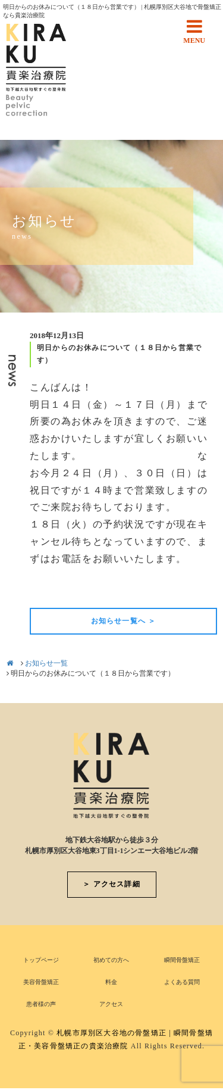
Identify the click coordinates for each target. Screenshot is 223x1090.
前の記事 (50, 587)
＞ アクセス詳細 (111, 884)
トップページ (41, 960)
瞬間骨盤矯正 (182, 960)
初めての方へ (111, 960)
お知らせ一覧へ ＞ (123, 621)
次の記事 (197, 587)
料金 (111, 982)
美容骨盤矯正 (41, 982)
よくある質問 (182, 982)
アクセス (111, 1004)
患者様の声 (41, 1004)
